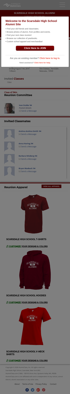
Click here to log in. (49, 58)
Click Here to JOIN (35, 48)
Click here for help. (42, 63)
